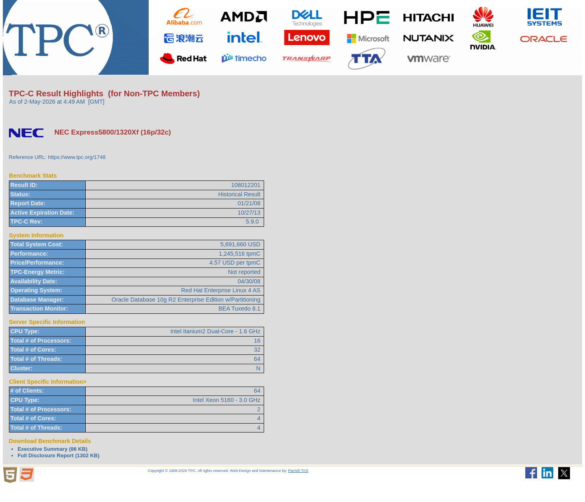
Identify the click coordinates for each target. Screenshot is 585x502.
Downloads (181, 83)
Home (20, 83)
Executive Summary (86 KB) (52, 465)
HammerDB (429, 83)
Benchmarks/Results (113, 83)
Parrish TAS (298, 487)
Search (333, 83)
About (56, 83)
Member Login (487, 83)
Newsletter (377, 83)
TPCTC (229, 83)
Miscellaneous (282, 83)
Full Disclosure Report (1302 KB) (58, 472)
